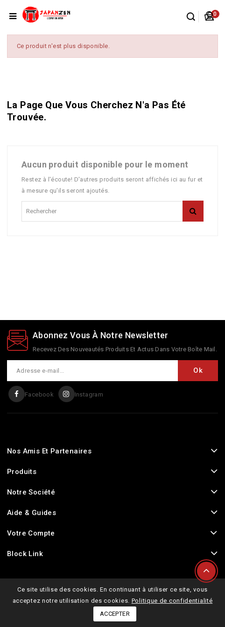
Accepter (115, 613)
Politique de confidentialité (172, 600)
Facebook (39, 394)
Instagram (89, 394)
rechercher (193, 211)
